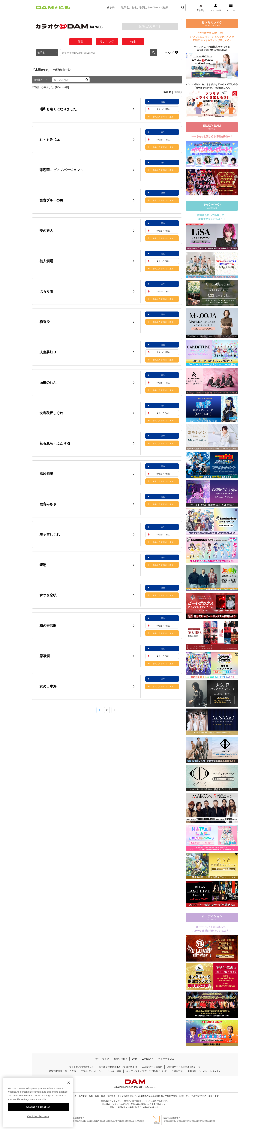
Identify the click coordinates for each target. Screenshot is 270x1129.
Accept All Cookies (38, 1107)
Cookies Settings (38, 1116)
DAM (134, 1059)
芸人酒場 (46, 261)
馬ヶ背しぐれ (50, 534)
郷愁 (43, 565)
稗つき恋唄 (48, 595)
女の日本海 (48, 686)
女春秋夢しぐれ (51, 413)
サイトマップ (102, 1059)
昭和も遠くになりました (58, 109)
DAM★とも (148, 1059)
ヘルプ (169, 52)
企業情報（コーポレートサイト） (204, 1071)
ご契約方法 (177, 1071)
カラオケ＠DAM (166, 1059)
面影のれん (48, 382)
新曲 (80, 41)
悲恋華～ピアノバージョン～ (61, 170)
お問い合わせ (120, 1059)
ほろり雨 (46, 291)
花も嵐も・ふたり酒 (55, 443)
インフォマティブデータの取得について (146, 1071)
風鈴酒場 (46, 474)
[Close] (68, 1083)
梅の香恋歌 (48, 626)
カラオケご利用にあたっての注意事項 (118, 1067)
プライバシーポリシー (92, 1071)
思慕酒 (45, 656)
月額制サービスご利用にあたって (184, 1067)
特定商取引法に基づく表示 (62, 1071)
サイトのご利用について (81, 1067)
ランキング (107, 41)
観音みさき (48, 504)
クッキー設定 (114, 1071)
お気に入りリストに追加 (163, 117)
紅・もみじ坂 (50, 139)
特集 (133, 41)
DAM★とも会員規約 (152, 1067)
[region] (38, 1102)
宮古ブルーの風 (51, 200)
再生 (163, 102)
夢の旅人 (46, 231)
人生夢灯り (48, 352)
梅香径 (45, 322)
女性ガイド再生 (163, 109)
